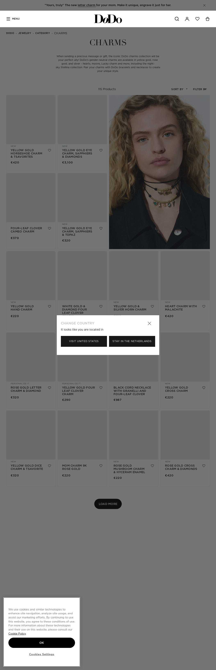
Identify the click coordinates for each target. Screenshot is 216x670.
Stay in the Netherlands (132, 341)
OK (41, 642)
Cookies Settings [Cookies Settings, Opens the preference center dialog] (42, 654)
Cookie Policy (17, 633)
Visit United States (84, 341)
